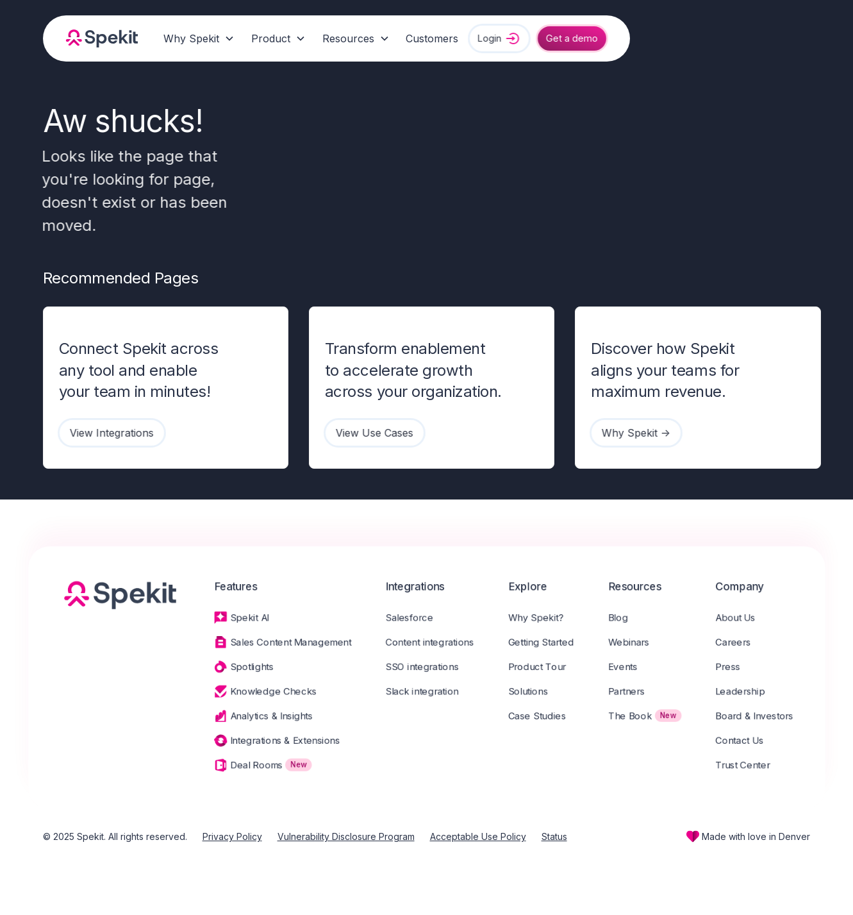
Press (739, 667)
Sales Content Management (285, 642)
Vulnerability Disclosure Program (346, 836)
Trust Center (755, 770)
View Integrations (107, 432)
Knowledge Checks (266, 693)
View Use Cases (369, 432)
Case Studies (541, 719)
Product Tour (541, 667)
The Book (638, 719)
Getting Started (545, 642)
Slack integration (421, 693)
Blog (625, 616)
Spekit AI (242, 616)
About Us (747, 616)
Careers (745, 642)
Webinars (636, 642)
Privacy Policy (232, 836)
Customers (432, 38)
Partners (634, 693)
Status (554, 836)
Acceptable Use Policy (478, 836)
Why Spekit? (539, 616)
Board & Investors (767, 719)
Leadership (752, 693)
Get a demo (567, 38)
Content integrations (429, 642)
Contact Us (752, 744)
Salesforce (408, 616)
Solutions (531, 693)
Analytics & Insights (265, 719)
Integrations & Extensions (279, 744)
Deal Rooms (249, 770)
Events (630, 667)
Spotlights (244, 667)
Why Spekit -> (631, 432)
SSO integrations (421, 667)
